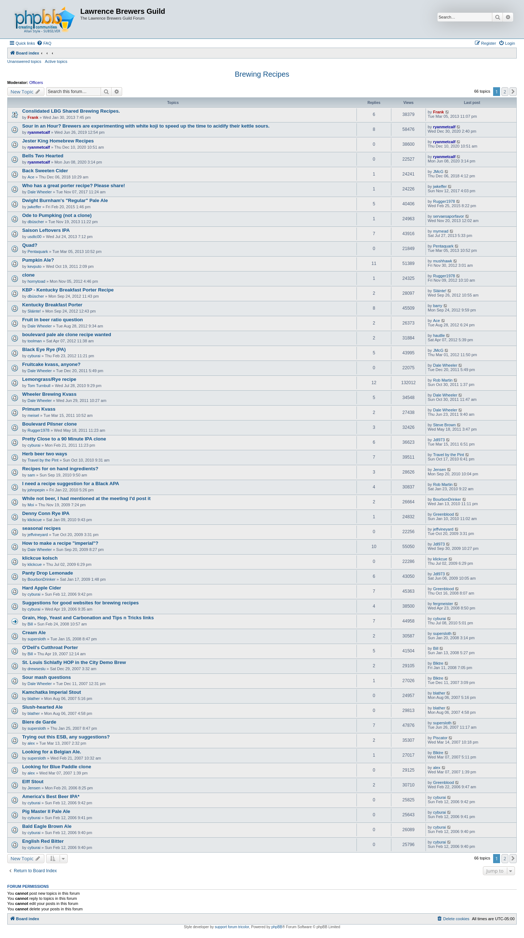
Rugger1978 (444, 201)
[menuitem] (44, 43)
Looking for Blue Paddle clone (56, 766)
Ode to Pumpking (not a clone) (57, 215)
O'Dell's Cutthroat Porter (50, 647)
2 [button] (505, 91)
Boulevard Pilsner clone (49, 424)
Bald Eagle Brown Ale (47, 826)
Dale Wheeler (40, 192)
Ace (31, 177)
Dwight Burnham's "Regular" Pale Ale (65, 200)
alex (31, 743)
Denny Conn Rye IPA (45, 513)
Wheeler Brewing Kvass (49, 394)
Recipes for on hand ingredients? (60, 468)
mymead (440, 231)
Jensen (439, 469)
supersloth (37, 639)
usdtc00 (35, 236)
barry (437, 305)
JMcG (438, 171)
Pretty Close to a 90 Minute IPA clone (64, 439)
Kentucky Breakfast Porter (52, 304)
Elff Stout (33, 781)
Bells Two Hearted (42, 155)
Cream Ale (34, 632)
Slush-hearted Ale (42, 707)
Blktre (438, 663)
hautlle (439, 335)
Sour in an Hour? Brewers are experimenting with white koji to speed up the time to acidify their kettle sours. (146, 126)
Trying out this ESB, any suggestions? (66, 737)
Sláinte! (440, 291)
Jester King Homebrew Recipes (58, 141)
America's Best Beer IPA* (51, 796)
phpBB (276, 927)
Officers (36, 82)
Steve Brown (444, 425)
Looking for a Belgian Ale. (51, 751)
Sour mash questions (46, 677)
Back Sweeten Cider (45, 170)
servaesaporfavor (448, 216)
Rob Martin (443, 380)
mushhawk (442, 261)
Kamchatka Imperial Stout (51, 692)
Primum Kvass (39, 409)
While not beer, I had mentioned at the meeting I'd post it (86, 498)
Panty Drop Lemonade (47, 573)
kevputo (35, 266)
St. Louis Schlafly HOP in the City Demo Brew (74, 662)
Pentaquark (38, 251)
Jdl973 (439, 440)
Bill (30, 624)
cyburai (34, 356)
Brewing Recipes (262, 74)
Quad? (29, 245)
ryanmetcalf (39, 132)
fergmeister (443, 603)
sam (31, 475)
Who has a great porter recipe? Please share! (73, 185)
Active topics (56, 61)
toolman (35, 341)
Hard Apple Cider (41, 588)
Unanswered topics (24, 61)
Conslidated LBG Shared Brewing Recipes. (71, 111)
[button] (513, 91)
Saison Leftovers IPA (46, 230)
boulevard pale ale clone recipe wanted (66, 334)
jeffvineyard (38, 534)
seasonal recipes (41, 528)
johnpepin (36, 490)
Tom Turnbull (39, 385)
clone (28, 275)
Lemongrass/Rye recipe (49, 379)
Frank (33, 117)
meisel (33, 415)
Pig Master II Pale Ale (46, 811)
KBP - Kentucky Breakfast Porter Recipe (68, 290)
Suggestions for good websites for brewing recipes (80, 602)
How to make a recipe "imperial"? (60, 543)
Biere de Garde (39, 722)
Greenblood (443, 514)
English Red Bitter (43, 841)
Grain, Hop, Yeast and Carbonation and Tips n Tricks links (88, 617)
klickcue (35, 520)
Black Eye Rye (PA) (44, 349)
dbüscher (36, 222)
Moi (31, 505)
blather (34, 698)
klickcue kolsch (40, 558)
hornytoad (36, 281)
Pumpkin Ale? (38, 260)
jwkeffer (440, 186)
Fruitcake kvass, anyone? (51, 364)
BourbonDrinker (447, 499)
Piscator (440, 738)
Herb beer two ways (44, 453)
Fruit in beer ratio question (52, 319)
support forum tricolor (232, 927)
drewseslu (37, 669)
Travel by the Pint (43, 460)
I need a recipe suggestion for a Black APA (70, 483)
